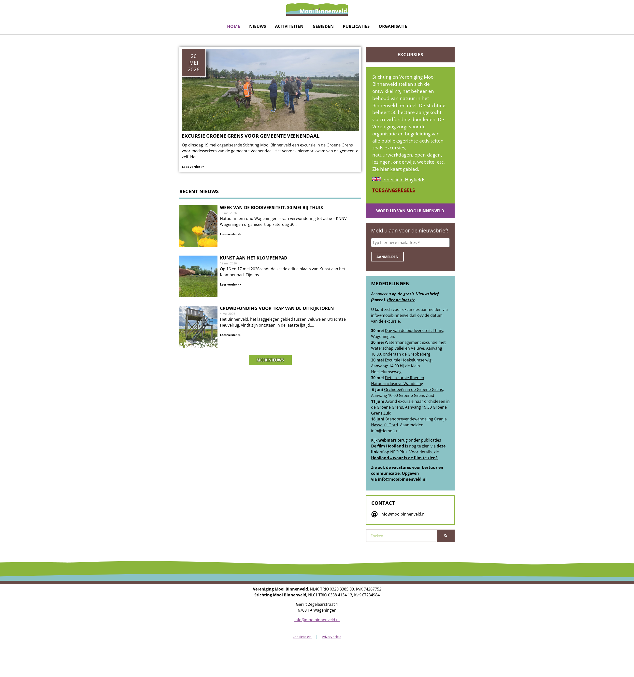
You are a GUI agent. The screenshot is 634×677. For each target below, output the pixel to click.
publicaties (431, 440)
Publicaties (356, 26)
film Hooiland (390, 446)
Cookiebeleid (302, 636)
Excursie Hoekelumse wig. (408, 360)
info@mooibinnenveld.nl (393, 315)
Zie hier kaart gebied (395, 169)
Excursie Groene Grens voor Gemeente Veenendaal (250, 135)
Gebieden (323, 26)
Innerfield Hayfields (403, 179)
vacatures (401, 467)
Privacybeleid (331, 636)
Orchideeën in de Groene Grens (413, 389)
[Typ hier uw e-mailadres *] (410, 242)
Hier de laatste (401, 299)
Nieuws (257, 26)
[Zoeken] (445, 536)
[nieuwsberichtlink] (270, 226)
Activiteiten (289, 26)
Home (233, 26)
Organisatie (393, 26)
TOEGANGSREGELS (393, 190)
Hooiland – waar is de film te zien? (404, 458)
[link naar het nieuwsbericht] (270, 90)
